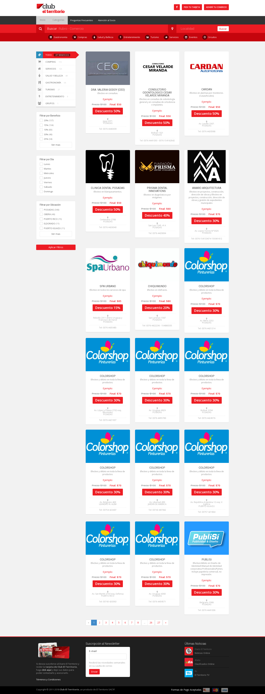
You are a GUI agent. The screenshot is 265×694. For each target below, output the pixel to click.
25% (48, 138)
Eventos (190, 37)
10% (48, 129)
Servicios (171, 37)
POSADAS (51, 209)
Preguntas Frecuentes (76, 20)
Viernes (48, 182)
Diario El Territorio (203, 649)
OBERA (49, 214)
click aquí (46, 669)
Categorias (54, 20)
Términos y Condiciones (48, 679)
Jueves (47, 177)
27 (158, 622)
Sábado (48, 186)
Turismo (152, 37)
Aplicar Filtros (56, 247)
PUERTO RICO (53, 218)
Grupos (47, 103)
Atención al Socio (101, 20)
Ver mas (55, 144)
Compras (79, 37)
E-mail (93, 651)
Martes (47, 168)
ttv (196, 671)
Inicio (41, 20)
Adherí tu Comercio (216, 7)
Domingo (48, 191)
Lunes (47, 164)
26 (151, 622)
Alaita (197, 660)
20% (48, 120)
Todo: (53, 54)
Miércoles (49, 173)
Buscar (223, 29)
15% (48, 125)
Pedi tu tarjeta (192, 7)
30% (48, 134)
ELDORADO (51, 223)
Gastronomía (57, 37)
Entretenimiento (129, 37)
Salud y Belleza (102, 37)
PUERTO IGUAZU (54, 228)
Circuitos (209, 37)
